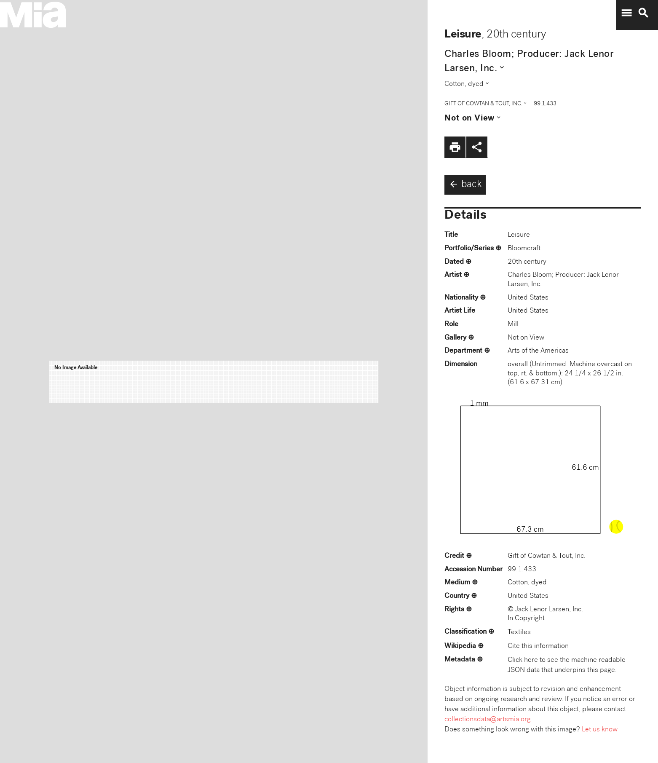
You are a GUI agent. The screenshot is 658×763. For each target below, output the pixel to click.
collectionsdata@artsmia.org (487, 719)
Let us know (600, 730)
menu (626, 13)
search (643, 13)
